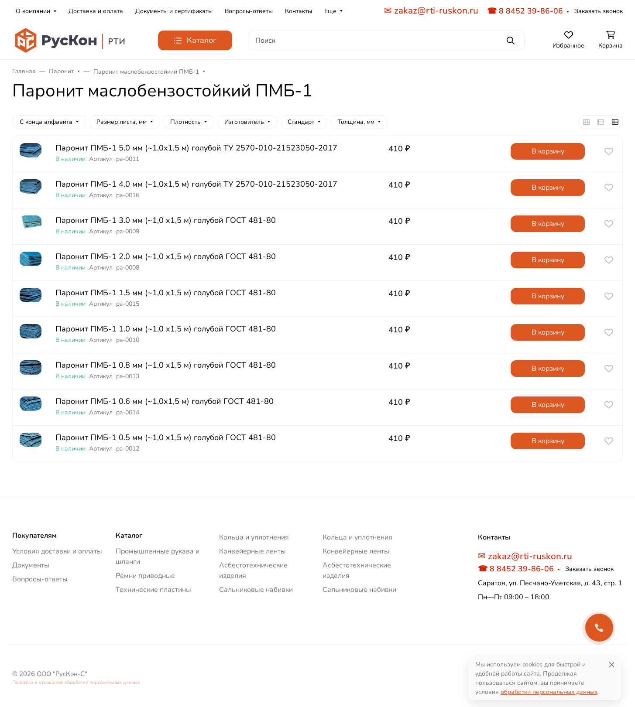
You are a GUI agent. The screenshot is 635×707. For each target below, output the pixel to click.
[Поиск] (386, 40)
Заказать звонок (598, 11)
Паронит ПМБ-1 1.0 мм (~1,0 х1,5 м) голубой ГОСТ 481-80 (165, 329)
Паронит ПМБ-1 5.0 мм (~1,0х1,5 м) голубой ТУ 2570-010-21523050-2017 (196, 148)
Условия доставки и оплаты (57, 551)
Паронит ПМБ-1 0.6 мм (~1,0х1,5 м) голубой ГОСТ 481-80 (164, 401)
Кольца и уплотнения (254, 537)
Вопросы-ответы (249, 11)
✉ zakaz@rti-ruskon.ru (431, 10)
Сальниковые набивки (256, 589)
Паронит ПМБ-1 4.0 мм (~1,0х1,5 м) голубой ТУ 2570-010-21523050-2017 (196, 184)
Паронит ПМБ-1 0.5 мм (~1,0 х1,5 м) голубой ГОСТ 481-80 (165, 438)
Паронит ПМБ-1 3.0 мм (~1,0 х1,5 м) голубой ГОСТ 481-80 (165, 220)
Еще (330, 11)
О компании (33, 11)
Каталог (129, 535)
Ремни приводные (145, 576)
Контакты (298, 11)
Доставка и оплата (96, 11)
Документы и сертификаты (174, 11)
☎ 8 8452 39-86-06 (525, 11)
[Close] (611, 664)
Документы (30, 565)
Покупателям (34, 535)
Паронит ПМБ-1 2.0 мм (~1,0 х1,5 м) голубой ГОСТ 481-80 (165, 257)
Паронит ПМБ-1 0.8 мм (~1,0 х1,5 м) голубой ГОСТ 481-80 (165, 365)
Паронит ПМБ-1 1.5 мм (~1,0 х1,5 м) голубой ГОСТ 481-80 (165, 293)
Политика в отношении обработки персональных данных (76, 682)
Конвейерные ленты (252, 551)
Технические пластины (153, 589)
